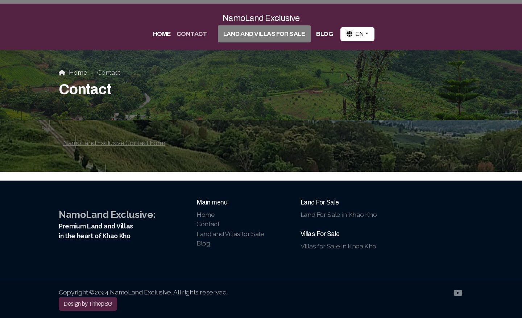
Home (78, 72)
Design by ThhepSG (87, 304)
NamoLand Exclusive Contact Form (114, 142)
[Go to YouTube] (457, 293)
